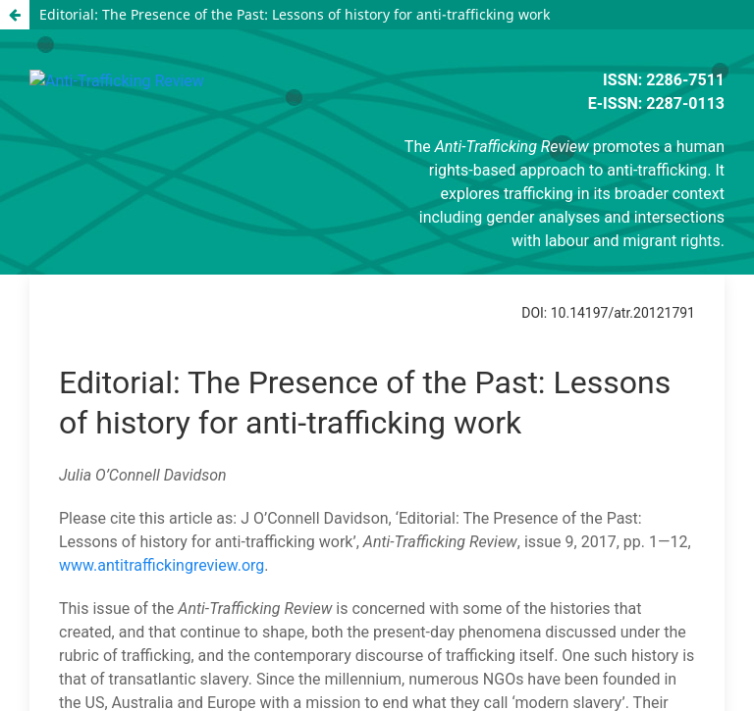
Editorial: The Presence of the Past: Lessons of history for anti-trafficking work (294, 14)
